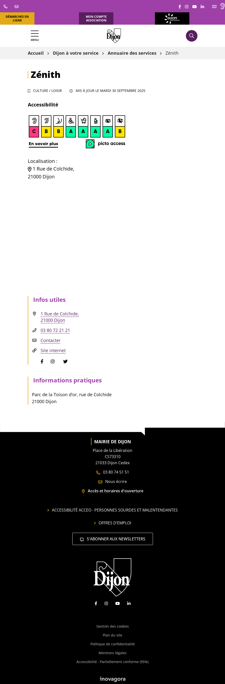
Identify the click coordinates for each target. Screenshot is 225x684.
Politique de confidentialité (112, 644)
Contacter (50, 340)
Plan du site (112, 635)
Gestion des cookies (112, 626)
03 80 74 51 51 (112, 472)
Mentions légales (113, 652)
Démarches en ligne (17, 18)
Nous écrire (112, 481)
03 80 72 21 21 (55, 330)
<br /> (77, 131)
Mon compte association (96, 18)
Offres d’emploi (112, 523)
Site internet (53, 350)
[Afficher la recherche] (191, 36)
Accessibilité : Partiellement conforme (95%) (112, 661)
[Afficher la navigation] (35, 36)
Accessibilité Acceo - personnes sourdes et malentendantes (112, 510)
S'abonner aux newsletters (112, 539)
